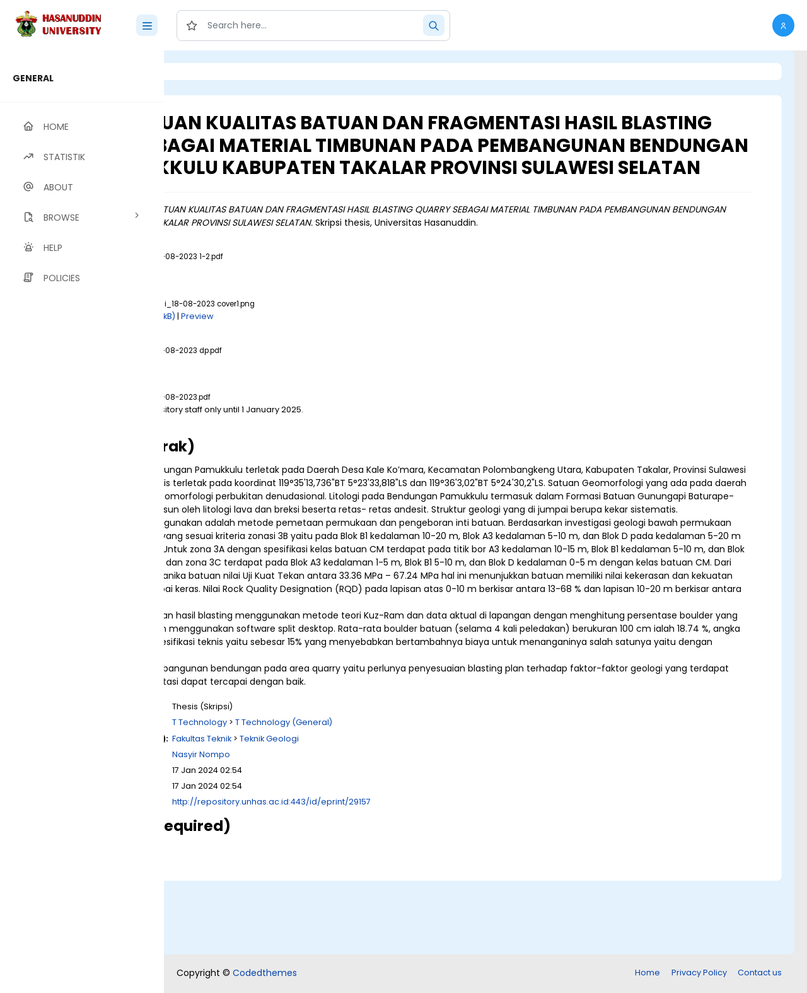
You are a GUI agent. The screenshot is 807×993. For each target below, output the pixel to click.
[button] (783, 25)
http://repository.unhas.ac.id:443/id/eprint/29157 (429, 877)
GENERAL (33, 78)
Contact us (760, 973)
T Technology (357, 798)
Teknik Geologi (426, 813)
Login (217, 71)
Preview (355, 351)
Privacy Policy (699, 973)
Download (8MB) (277, 398)
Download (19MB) (278, 457)
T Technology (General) (441, 798)
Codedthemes (265, 974)
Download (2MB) (277, 304)
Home (647, 973)
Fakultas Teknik (359, 813)
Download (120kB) (296, 351)
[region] (82, 521)
